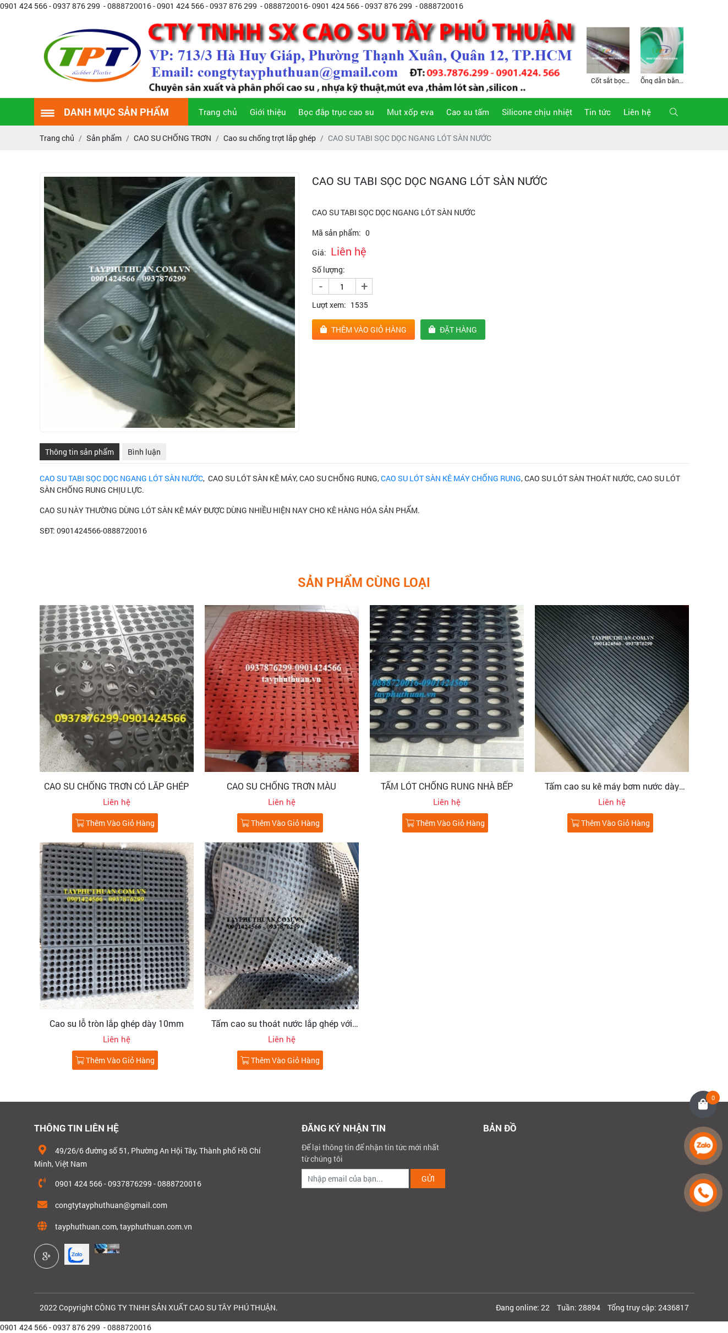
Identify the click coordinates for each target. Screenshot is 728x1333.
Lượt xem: (329, 305)
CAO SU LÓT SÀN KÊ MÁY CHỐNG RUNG (451, 478)
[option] (608, 54)
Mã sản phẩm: (336, 232)
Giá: (319, 252)
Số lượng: (328, 269)
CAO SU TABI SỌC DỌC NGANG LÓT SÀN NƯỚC (121, 478)
